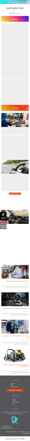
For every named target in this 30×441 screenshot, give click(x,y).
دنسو (13, 403)
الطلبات (11, 385)
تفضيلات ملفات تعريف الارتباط (15, 390)
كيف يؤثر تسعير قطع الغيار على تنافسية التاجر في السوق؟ (16, 308)
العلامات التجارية (15, 402)
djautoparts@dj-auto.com (7, 428)
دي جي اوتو (18, 13)
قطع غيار (14, 400)
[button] (15, 2)
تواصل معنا (12, 383)
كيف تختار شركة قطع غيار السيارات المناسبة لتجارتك (17, 281)
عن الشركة (14, 399)
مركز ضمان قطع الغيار (14, 386)
